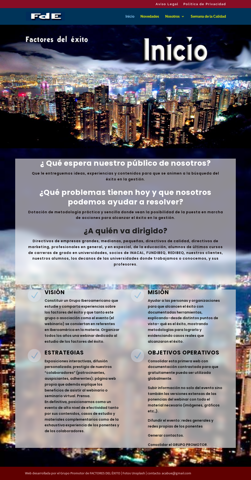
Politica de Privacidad (204, 4)
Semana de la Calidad (208, 16)
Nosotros (172, 16)
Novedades (149, 16)
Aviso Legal (167, 4)
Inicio (130, 16)
